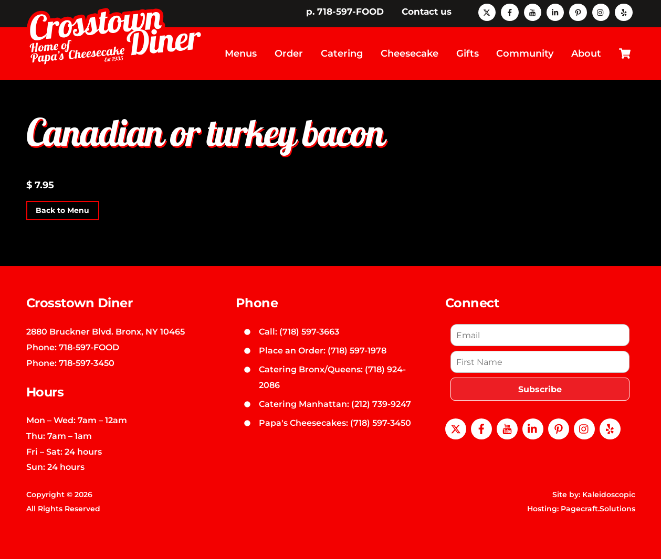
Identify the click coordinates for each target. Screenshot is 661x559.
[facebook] (509, 11)
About (586, 53)
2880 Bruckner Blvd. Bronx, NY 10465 (105, 331)
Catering (342, 53)
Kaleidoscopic (608, 494)
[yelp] (623, 11)
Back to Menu (62, 211)
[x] (487, 11)
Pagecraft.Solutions (598, 508)
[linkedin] (555, 11)
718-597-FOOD (89, 347)
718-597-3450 (86, 363)
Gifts (467, 53)
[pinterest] (577, 11)
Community (524, 53)
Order (289, 53)
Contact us (427, 11)
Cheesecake (409, 53)
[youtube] (532, 11)
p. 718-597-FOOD (345, 11)
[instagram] (601, 11)
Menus (241, 53)
